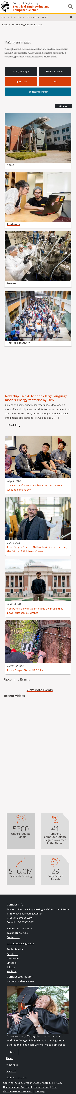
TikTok (11, 967)
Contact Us (13, 937)
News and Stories (54, 71)
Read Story (14, 425)
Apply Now (21, 81)
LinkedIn (11, 962)
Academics (12, 17)
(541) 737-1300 (20, 932)
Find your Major (21, 71)
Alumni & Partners (16, 1077)
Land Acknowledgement (20, 943)
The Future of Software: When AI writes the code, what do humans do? (35, 487)
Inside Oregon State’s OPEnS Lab (25, 670)
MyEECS (45, 17)
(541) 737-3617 (24, 928)
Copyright (9, 1082)
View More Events (40, 690)
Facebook (12, 954)
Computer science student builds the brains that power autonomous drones (35, 610)
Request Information (38, 91)
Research (21, 17)
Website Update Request (21, 981)
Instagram (13, 958)
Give (55, 81)
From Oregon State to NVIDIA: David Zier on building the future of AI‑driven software (37, 549)
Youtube (11, 971)
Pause (63, 106)
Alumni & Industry (33, 17)
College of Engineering (25, 3)
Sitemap (40, 1091)
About (3, 17)
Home (5, 24)
